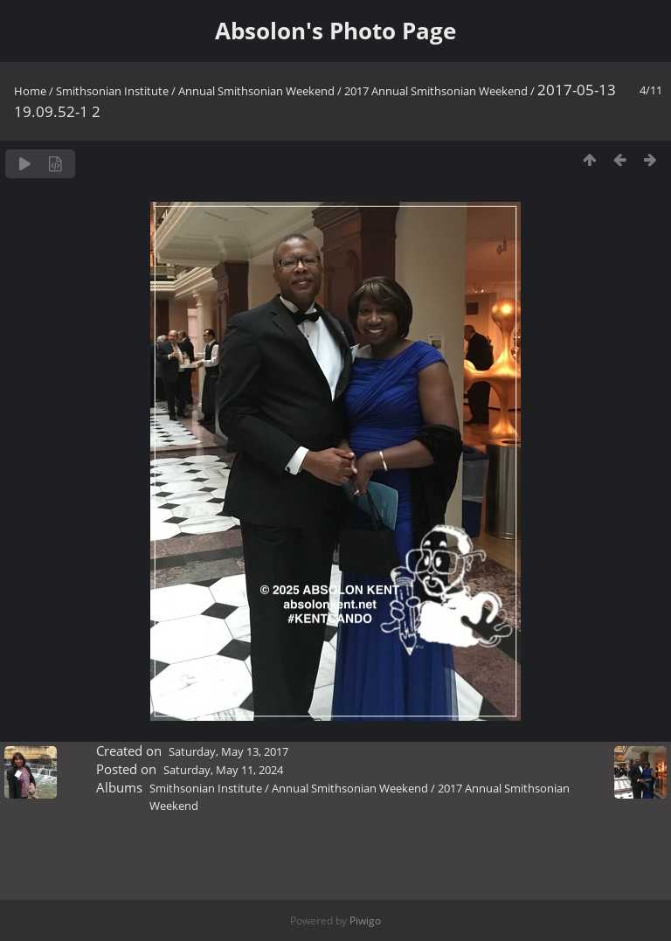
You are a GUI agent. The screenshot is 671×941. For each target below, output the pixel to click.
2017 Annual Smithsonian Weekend (436, 91)
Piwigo (365, 920)
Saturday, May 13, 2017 (228, 751)
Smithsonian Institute (112, 91)
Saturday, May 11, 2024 (223, 770)
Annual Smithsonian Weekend (257, 91)
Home (30, 91)
